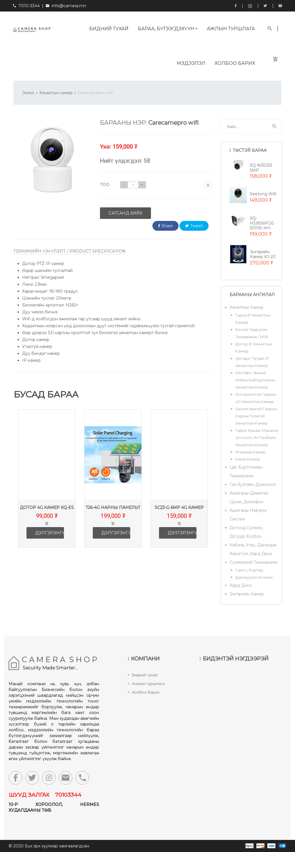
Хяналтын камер (56, 92)
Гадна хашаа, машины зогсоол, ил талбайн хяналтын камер (256, 437)
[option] (47, 483)
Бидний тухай (108, 28)
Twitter (265, 5)
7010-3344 (26, 5)
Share (165, 225)
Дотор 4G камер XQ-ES (47, 507)
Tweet (194, 225)
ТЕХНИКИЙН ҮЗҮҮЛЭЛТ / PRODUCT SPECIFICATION (70, 251)
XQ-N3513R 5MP (261, 168)
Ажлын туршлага (231, 28)
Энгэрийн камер (247, 594)
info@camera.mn (69, 5)
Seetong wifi (263, 193)
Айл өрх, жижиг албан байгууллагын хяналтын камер (255, 379)
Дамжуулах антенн (254, 577)
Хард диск (241, 585)
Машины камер (250, 452)
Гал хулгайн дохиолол (253, 484)
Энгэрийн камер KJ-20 (263, 254)
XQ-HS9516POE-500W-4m (262, 223)
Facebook (236, 5)
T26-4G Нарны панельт (113, 507)
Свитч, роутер (249, 570)
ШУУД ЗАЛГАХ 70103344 (45, 795)
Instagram (250, 6)
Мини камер (247, 459)
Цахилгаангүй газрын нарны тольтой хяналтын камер (256, 415)
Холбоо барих (235, 63)
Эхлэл (28, 92)
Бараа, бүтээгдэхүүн (168, 28)
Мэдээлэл (191, 63)
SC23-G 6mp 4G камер (179, 507)
